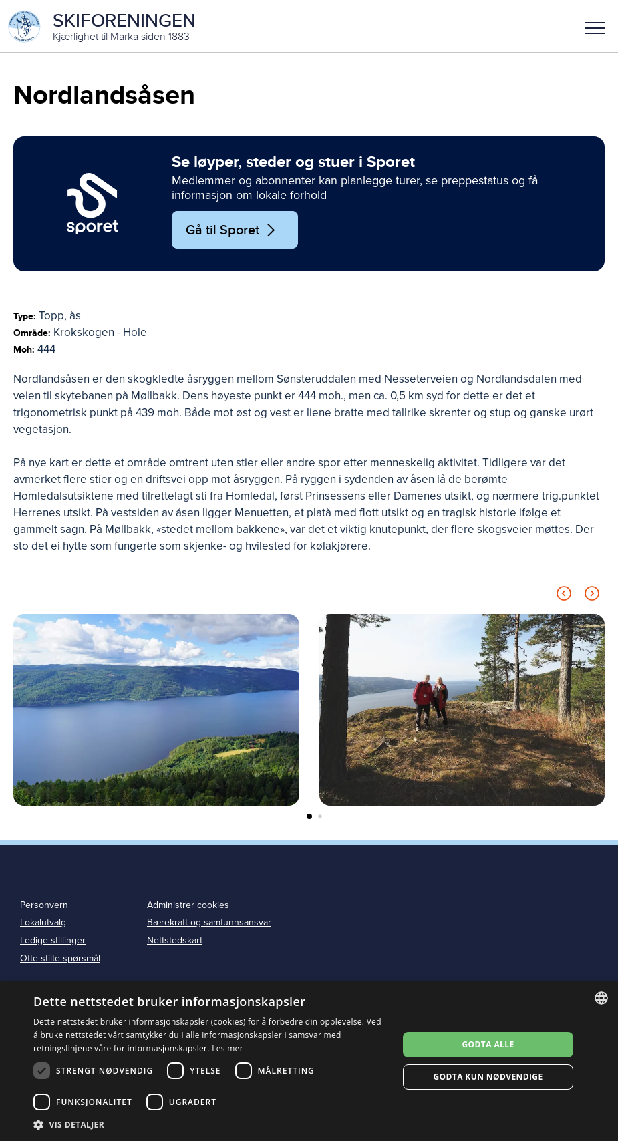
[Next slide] (592, 597)
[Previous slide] (564, 597)
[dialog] (309, 1061)
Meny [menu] (595, 28)
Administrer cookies (188, 906)
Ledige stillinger (53, 942)
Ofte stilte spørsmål (60, 959)
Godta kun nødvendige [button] (488, 1076)
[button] (594, 26)
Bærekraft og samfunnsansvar (209, 924)
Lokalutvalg (43, 924)
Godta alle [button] (488, 1044)
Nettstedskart (174, 942)
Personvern (44, 906)
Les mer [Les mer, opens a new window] (227, 1048)
